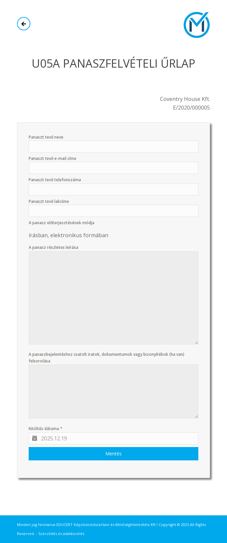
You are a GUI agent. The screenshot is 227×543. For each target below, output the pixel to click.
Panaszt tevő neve (46, 137)
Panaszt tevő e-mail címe (52, 158)
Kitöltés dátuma (45, 428)
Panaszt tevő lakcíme (49, 201)
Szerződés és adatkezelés (61, 533)
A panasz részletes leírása (53, 247)
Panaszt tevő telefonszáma (55, 180)
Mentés (113, 453)
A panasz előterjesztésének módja (61, 223)
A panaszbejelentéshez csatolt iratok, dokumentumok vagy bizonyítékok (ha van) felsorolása (106, 357)
